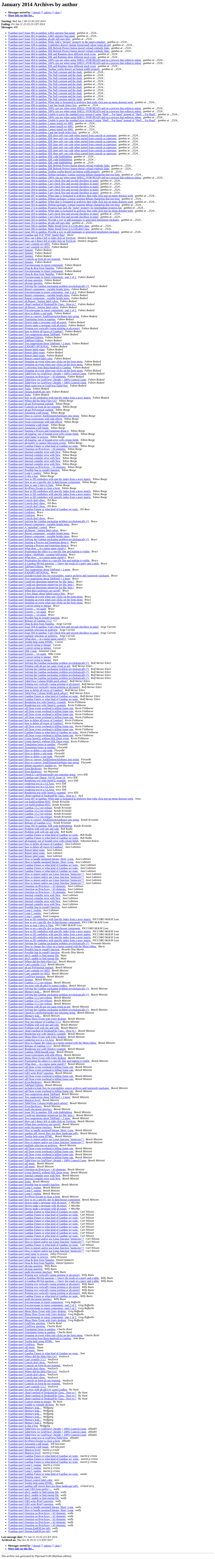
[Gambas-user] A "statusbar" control (28, 527)
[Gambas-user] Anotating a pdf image (28, 412)
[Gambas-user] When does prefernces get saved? (34, 590)
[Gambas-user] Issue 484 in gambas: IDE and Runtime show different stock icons (52, 54)
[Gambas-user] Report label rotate (26, 349)
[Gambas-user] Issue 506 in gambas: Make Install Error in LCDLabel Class (49, 225)
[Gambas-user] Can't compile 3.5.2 (27, 964)
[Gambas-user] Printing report (24, 1477)
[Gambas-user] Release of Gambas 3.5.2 (30, 620)
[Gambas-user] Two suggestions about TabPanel (34, 334)
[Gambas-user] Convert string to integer (30, 605)
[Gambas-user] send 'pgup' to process (28, 436)
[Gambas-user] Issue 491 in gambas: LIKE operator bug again (42, 32)
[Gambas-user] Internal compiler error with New (34, 452)
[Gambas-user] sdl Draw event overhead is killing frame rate (41, 708)
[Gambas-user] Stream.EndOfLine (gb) (29, 391)
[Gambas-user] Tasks (19, 388)
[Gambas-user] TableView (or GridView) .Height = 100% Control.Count (47, 373)
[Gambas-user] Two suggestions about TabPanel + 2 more (39, 343)
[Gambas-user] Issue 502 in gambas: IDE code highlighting (40, 156)
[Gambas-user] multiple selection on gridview (33, 629)
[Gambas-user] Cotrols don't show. (27, 500)
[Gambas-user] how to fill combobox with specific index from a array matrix (49, 397)
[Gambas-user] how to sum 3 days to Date (31, 485)
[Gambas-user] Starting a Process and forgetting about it (38, 430)
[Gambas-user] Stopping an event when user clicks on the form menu (45, 361)
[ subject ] (47, 12)
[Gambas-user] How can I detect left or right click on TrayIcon (42, 237)
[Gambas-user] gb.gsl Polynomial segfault (31, 403)
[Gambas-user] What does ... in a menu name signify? (37, 548)
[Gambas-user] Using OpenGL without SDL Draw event (38, 738)
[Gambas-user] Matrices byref (24, 1100)
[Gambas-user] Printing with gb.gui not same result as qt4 (39, 666)
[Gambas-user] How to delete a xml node (30, 313)
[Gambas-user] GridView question (27, 976)
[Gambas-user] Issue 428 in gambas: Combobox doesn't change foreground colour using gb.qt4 (59, 45)
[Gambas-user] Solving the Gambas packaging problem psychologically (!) (49, 286)
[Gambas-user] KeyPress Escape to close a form (34, 488)
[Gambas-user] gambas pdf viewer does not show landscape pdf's (43, 1133)
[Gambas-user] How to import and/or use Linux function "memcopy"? (46, 874)
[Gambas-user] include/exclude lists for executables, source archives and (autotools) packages (59, 575)
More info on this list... (21, 15)
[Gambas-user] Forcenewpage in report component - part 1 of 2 (42, 277)
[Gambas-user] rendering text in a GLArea (31, 783)
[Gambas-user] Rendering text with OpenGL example (37, 702)
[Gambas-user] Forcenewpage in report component (35, 265)
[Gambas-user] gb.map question (25, 280)
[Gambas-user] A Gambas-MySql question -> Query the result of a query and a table (53, 563)
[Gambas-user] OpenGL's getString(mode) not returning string (42, 774)
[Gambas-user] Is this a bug (23, 476)
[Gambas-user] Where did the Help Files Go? (32, 400)
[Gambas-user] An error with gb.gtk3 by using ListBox (38, 985)
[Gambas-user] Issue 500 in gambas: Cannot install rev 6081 (41, 123)
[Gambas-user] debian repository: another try (32, 765)
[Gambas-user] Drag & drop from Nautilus (31, 268)
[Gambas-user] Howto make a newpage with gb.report (37, 322)
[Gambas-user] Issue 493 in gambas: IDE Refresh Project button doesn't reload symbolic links (59, 48)
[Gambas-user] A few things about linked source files (37, 593)
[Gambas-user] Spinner (21, 250)
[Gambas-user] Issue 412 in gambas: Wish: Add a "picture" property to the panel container (57, 42)
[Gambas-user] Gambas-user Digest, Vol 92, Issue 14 (37, 777)
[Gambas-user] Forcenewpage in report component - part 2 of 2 (42, 1305)
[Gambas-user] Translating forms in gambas (32, 319)
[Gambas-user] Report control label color (30, 358)
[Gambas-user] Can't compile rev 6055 (29, 244)
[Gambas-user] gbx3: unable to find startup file (33, 955)
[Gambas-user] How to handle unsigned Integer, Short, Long (41, 859)
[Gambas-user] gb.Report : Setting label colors (33, 301)
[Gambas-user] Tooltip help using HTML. (31, 641)
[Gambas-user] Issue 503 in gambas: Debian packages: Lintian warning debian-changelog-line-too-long (64, 174)
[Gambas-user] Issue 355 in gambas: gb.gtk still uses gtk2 (39, 39)
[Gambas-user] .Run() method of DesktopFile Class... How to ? (42, 304)
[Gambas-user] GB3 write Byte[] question (31, 1073)
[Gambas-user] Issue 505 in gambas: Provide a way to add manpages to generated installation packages (64, 219)
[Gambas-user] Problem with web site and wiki (33, 828)
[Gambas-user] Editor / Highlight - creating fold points (38, 554)
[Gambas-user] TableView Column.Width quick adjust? (38, 681)
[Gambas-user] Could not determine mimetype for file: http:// (41, 581)
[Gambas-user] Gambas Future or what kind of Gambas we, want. (44, 1459)
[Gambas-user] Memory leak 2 (25, 1422)
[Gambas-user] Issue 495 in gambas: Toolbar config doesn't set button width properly (54, 69)
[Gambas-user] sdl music (22, 1163)
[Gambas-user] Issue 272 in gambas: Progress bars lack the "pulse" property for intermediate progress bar (65, 207)
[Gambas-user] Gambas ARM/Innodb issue (31, 1051)
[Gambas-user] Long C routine (25, 473)
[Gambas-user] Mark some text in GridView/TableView (38, 385)
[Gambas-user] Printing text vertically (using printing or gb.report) (44, 328)
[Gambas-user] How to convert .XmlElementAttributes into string (44, 316)
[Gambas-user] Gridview (22, 512)
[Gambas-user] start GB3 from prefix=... (30, 1489)
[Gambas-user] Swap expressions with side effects (35, 418)
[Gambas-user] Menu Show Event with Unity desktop (37, 1018)
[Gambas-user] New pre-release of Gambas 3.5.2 (34, 1021)
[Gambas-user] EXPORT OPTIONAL (29, 346)
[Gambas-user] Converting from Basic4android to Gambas (40, 367)
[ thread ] (37, 12)
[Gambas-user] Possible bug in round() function (34, 470)
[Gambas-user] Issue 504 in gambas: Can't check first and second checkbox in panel (53, 180)
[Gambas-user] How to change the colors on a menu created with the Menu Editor (52, 946)
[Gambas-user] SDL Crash (22, 651)
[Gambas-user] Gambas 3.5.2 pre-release (30, 807)
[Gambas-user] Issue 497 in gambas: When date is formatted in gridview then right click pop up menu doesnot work (71, 102)
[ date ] (57, 12)
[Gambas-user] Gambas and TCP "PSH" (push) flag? (37, 234)
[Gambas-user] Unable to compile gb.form (31, 1404)
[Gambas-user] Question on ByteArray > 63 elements (37, 376)
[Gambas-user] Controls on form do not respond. (34, 259)
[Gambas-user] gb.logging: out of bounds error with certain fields (43, 433)
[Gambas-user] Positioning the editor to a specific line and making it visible (49, 551)
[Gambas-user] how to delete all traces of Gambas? (36, 331)
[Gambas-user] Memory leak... (25, 991)
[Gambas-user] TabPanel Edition (26, 337)
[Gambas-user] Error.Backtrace (25, 768)
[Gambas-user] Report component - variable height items (39, 289)
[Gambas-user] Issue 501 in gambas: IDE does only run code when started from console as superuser (62, 135)
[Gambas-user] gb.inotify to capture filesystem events (37, 443)
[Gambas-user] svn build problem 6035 (29, 801)
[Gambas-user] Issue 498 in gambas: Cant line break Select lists (42, 105)
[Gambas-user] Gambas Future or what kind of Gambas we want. (43, 446)
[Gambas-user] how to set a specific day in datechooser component (44, 482)
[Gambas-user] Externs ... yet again (27, 608)
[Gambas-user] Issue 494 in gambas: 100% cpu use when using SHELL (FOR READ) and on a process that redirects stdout (75, 60)
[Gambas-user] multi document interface (30, 1109)
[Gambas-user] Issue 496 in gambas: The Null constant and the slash (45, 72)
